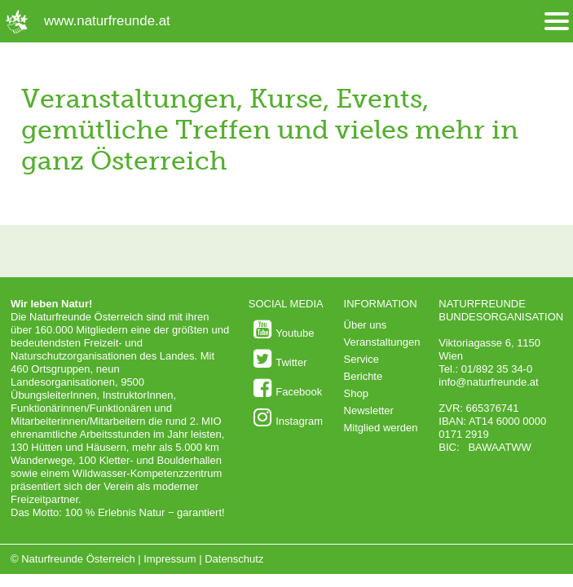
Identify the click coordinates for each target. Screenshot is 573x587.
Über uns (365, 325)
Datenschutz (234, 559)
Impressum (169, 559)
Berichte (363, 376)
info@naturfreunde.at (488, 382)
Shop (356, 393)
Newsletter (369, 410)
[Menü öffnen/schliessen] (556, 21)
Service (361, 359)
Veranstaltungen (382, 342)
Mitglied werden (381, 427)
